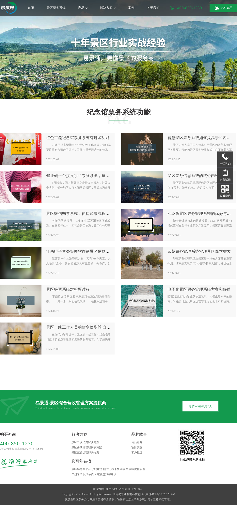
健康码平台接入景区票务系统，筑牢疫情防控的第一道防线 (97, 175)
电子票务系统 (156, 499)
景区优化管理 (137, 469)
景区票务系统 (56, 7)
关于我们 (153, 7)
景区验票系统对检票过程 (68, 289)
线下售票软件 (119, 469)
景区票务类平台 (81, 469)
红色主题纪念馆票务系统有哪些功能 (77, 137)
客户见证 (136, 452)
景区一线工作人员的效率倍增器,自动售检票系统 (88, 327)
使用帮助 (111, 489)
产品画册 (124, 489)
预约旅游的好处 (101, 469)
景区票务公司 (81, 499)
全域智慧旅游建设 (105, 474)
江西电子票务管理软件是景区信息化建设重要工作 (89, 251)
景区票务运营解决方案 (85, 452)
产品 (82, 7)
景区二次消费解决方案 (85, 442)
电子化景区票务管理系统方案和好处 (199, 289)
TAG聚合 (137, 489)
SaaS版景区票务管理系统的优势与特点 (201, 213)
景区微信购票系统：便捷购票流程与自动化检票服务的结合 (97, 213)
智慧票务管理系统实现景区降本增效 (199, 251)
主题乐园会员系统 (82, 474)
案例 (131, 7)
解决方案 (108, 7)
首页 (31, 7)
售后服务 (136, 442)
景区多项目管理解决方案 (86, 447)
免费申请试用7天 (200, 406)
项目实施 (136, 447)
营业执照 (98, 489)
